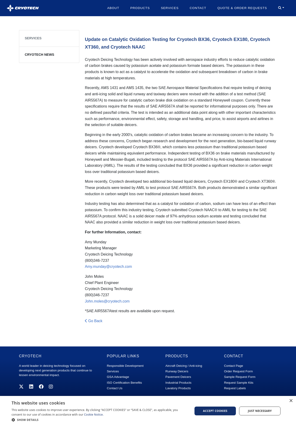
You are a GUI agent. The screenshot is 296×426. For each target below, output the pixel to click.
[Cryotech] (22, 8)
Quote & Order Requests (242, 8)
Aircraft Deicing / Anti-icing (183, 365)
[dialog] (148, 411)
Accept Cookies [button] (215, 411)
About (113, 8)
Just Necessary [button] (260, 411)
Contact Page (233, 365)
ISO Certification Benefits (124, 382)
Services (170, 8)
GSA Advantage (118, 377)
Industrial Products (178, 382)
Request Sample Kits (238, 382)
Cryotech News (39, 54)
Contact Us (114, 388)
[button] (281, 8)
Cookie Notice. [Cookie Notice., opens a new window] (94, 415)
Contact (198, 8)
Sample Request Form (240, 377)
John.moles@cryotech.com (107, 301)
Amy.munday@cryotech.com (108, 267)
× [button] (291, 401)
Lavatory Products (178, 388)
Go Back (93, 321)
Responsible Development (125, 365)
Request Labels (235, 388)
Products (140, 8)
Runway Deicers (176, 371)
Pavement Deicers (178, 377)
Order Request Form (238, 371)
